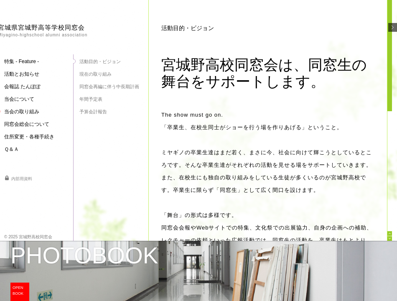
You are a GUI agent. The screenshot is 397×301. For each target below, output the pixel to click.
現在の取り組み (95, 74)
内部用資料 (21, 178)
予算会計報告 (93, 111)
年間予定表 (90, 99)
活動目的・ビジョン (100, 61)
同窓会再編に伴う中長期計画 (109, 86)
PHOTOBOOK (84, 255)
